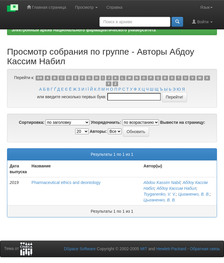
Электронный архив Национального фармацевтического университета (83, 30)
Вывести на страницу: (182, 122)
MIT (143, 248)
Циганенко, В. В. (194, 194)
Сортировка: (32, 122)
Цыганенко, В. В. (160, 200)
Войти (202, 21)
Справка (114, 7)
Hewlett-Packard (171, 248)
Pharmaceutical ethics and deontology (66, 182)
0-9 (39, 78)
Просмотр (86, 7)
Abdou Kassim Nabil (162, 182)
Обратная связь (205, 248)
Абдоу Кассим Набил (176, 188)
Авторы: (98, 131)
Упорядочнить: (106, 122)
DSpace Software (80, 248)
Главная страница (46, 7)
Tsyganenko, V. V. (160, 194)
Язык (206, 7)
